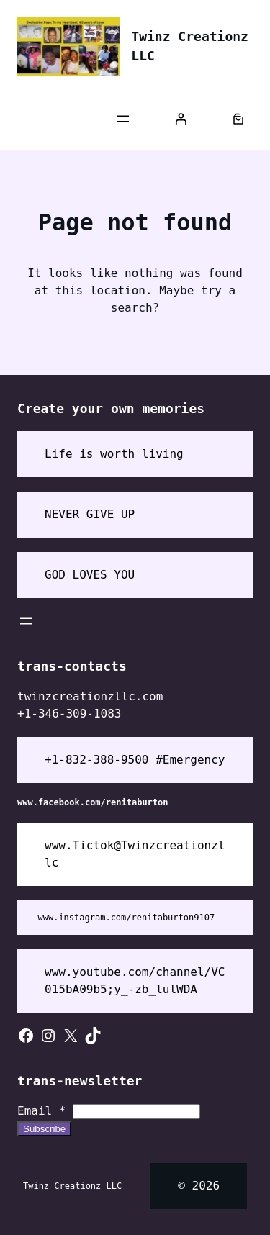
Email (41, 1111)
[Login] (180, 118)
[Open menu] (123, 118)
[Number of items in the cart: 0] (238, 118)
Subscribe (44, 1128)
